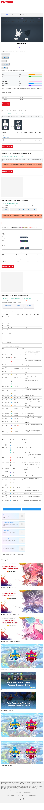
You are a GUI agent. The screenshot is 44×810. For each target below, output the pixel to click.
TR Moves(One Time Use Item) (29, 306)
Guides (2, 14)
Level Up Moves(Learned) (8, 306)
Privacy (22, 795)
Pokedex (8, 14)
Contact (12, 795)
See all (41, 560)
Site (26, 795)
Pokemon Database (32, 795)
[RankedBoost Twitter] (20, 799)
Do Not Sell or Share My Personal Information (9, 788)
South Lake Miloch (14, 209)
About (8, 795)
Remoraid (35, 509)
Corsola (8, 509)
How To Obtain (36, 20)
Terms (17, 795)
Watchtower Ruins (32, 209)
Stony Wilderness (23, 209)
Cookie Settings (6, 787)
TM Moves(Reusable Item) (18, 306)
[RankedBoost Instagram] (23, 799)
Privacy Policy (34, 786)
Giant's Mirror (6, 209)
